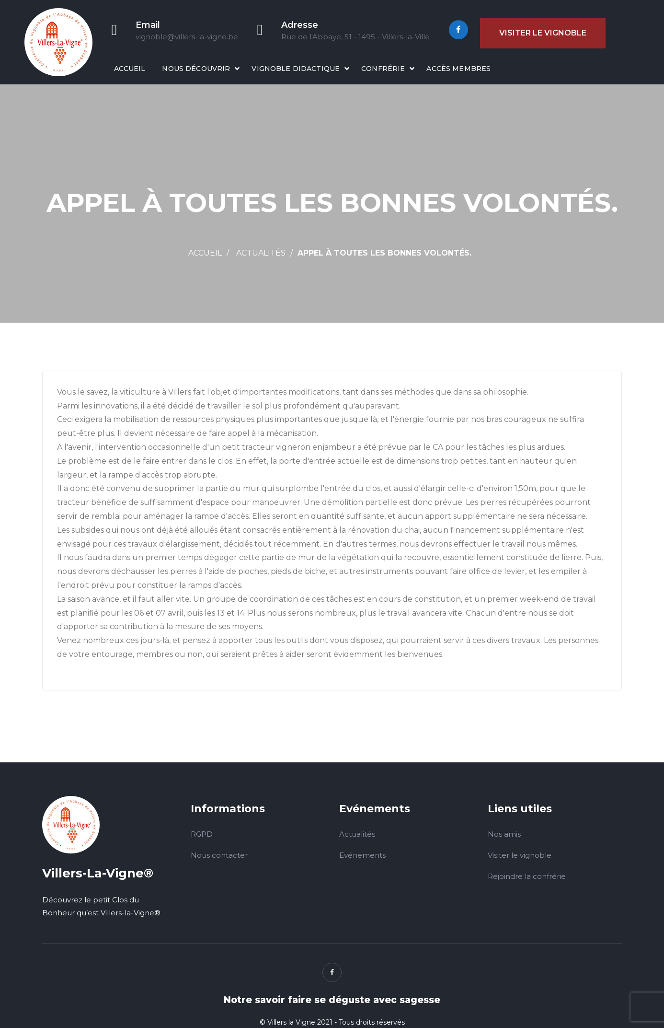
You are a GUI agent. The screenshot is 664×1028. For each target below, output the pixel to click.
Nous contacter (219, 855)
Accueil (130, 68)
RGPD (202, 834)
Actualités (261, 252)
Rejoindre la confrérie (527, 876)
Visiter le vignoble (542, 32)
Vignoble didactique (296, 68)
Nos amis (504, 834)
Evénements (362, 855)
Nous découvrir (196, 68)
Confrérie (383, 68)
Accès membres (458, 68)
